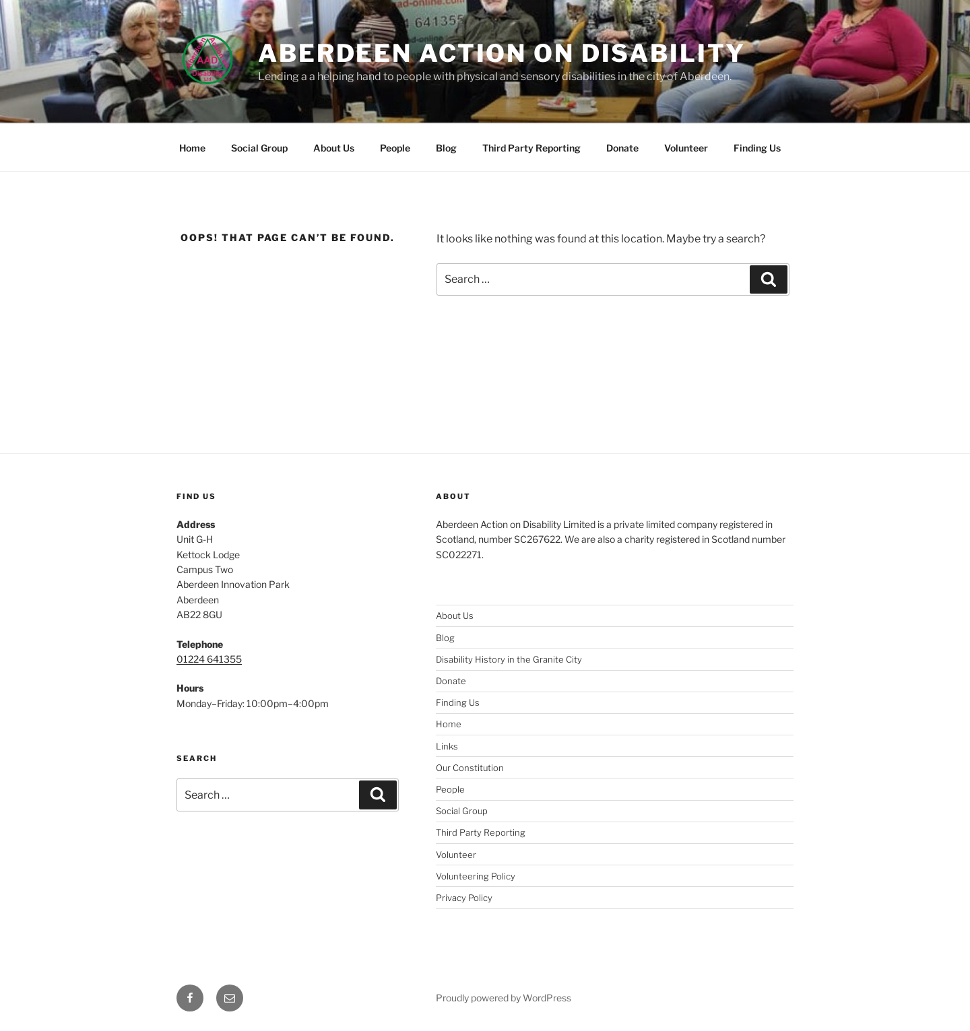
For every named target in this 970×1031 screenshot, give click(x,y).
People (395, 148)
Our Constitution (470, 767)
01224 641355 (209, 659)
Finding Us (757, 148)
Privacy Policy (464, 897)
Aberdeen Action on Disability (502, 53)
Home (192, 148)
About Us (333, 148)
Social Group (259, 148)
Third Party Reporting (531, 148)
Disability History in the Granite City (509, 659)
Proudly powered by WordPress (503, 997)
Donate (622, 148)
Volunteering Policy (475, 876)
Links (447, 746)
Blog (446, 148)
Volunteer (686, 148)
